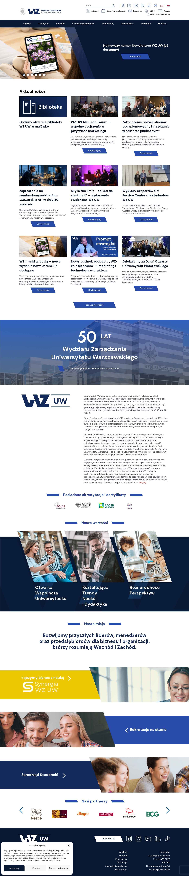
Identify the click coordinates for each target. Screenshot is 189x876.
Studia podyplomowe (159, 855)
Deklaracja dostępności (158, 866)
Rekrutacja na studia (145, 729)
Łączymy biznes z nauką (42, 677)
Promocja (122, 862)
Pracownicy (121, 859)
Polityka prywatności (159, 869)
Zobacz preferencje (58, 868)
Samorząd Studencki (44, 774)
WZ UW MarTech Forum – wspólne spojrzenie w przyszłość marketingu (90, 126)
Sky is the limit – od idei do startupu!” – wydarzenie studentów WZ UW (92, 195)
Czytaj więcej (94, 150)
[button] (68, 845)
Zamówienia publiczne (116, 866)
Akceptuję (14, 868)
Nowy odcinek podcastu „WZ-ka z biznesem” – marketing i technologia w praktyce (94, 265)
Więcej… (143, 482)
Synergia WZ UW (161, 859)
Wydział (123, 852)
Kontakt (166, 862)
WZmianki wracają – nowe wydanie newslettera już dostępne (39, 265)
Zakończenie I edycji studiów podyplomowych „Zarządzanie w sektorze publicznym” (145, 126)
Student (123, 855)
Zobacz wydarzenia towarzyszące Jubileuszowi (94, 368)
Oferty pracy (120, 869)
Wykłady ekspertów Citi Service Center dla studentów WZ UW (145, 195)
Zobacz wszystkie (94, 304)
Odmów (36, 868)
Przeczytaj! (135, 56)
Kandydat (165, 852)
